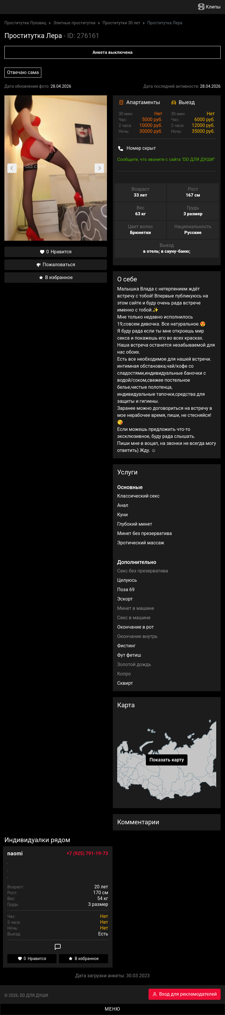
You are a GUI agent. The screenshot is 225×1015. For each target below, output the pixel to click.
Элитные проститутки (74, 22)
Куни (122, 514)
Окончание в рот (135, 627)
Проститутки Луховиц (25, 22)
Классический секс (138, 496)
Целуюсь (127, 580)
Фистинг (126, 645)
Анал (122, 505)
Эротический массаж (140, 543)
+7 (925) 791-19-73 (87, 853)
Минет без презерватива (144, 533)
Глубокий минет (134, 524)
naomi (15, 853)
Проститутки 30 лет (121, 22)
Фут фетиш (129, 655)
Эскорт (125, 599)
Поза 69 (125, 589)
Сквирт (125, 683)
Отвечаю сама (23, 72)
